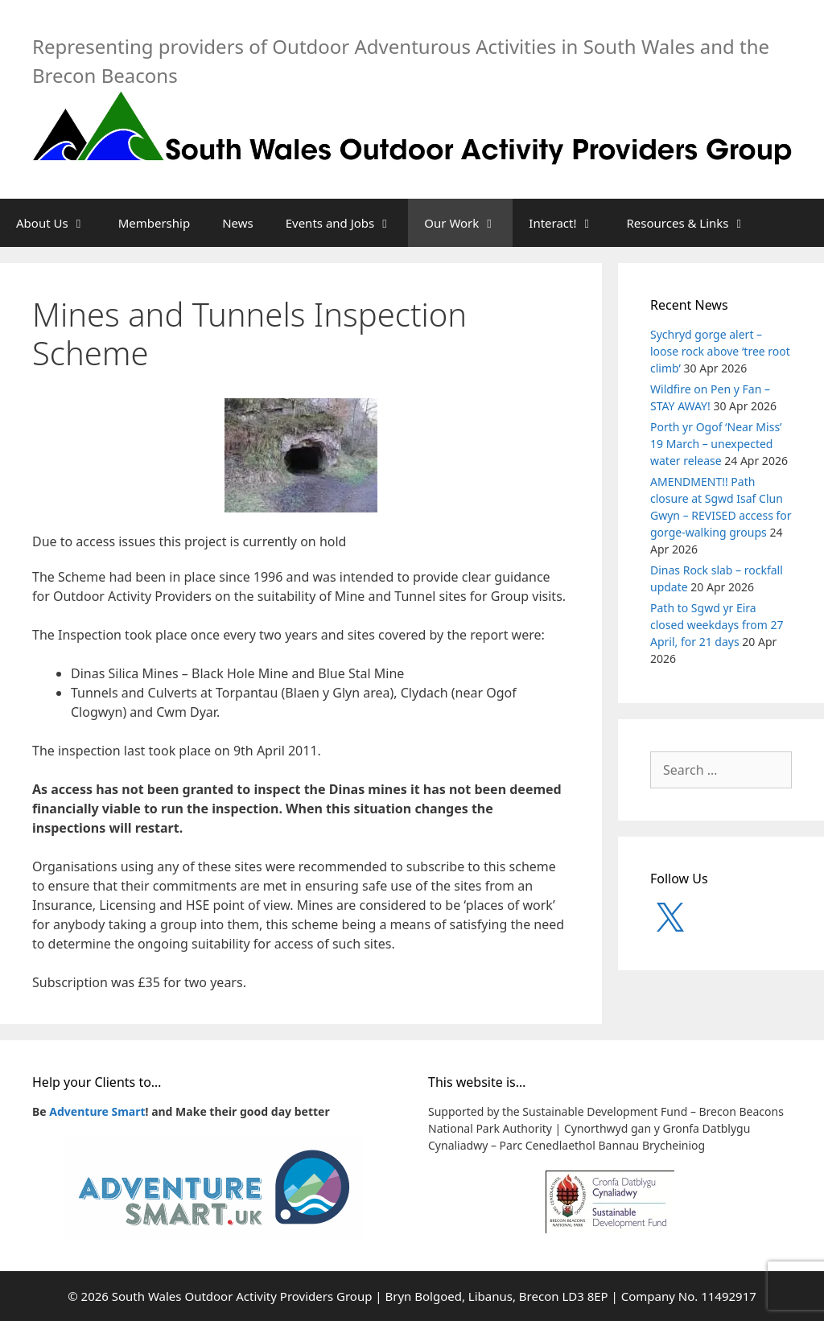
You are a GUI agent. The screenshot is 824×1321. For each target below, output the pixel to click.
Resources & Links (695, 223)
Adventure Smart (97, 1111)
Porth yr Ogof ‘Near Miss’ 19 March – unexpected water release (716, 443)
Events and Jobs (347, 223)
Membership (154, 223)
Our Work (468, 223)
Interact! (569, 223)
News (237, 223)
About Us (59, 223)
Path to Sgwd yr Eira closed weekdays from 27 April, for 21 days (716, 624)
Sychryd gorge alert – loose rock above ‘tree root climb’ (720, 351)
